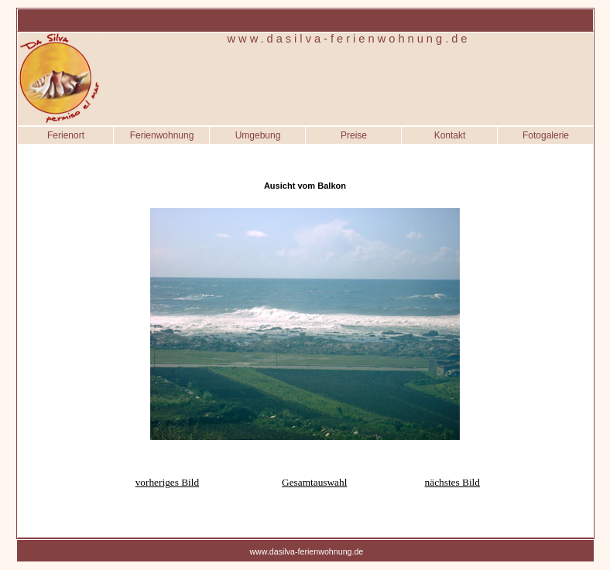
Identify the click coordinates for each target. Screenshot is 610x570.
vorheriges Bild (167, 482)
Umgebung (258, 135)
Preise (354, 135)
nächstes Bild (452, 482)
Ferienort (65, 135)
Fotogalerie (546, 135)
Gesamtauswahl (314, 482)
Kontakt (450, 135)
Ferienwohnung (162, 135)
